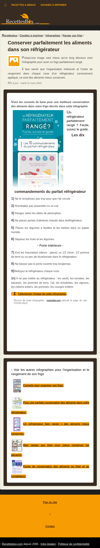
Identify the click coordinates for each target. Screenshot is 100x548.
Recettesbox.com (12, 544)
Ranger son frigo (72, 35)
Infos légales (48, 544)
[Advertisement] (50, 328)
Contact (50, 526)
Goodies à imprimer (53, 5)
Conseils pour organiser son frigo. (43, 385)
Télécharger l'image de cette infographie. (42, 293)
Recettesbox (9, 35)
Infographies (52, 35)
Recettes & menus (23, 5)
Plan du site (50, 502)
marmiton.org (53, 300)
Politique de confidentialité (73, 544)
